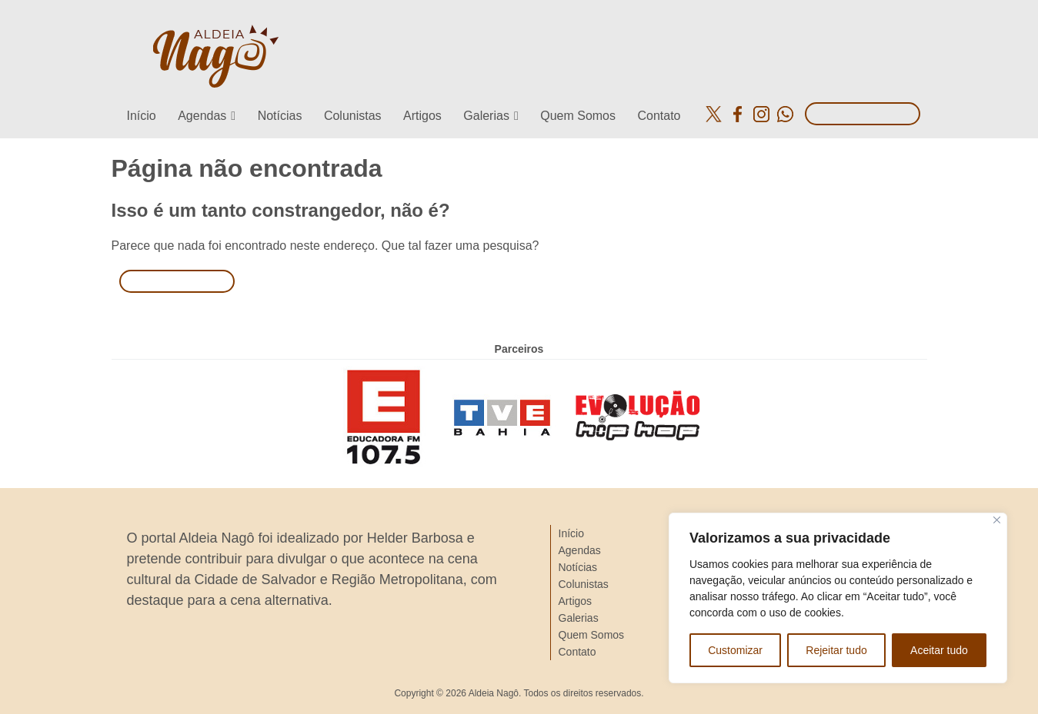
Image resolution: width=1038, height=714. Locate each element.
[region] (838, 598)
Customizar (735, 650)
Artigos (422, 115)
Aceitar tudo (939, 650)
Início (140, 115)
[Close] (996, 519)
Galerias (486, 115)
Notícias (280, 115)
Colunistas (353, 115)
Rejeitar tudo (836, 650)
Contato (658, 115)
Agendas (202, 115)
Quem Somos (578, 115)
